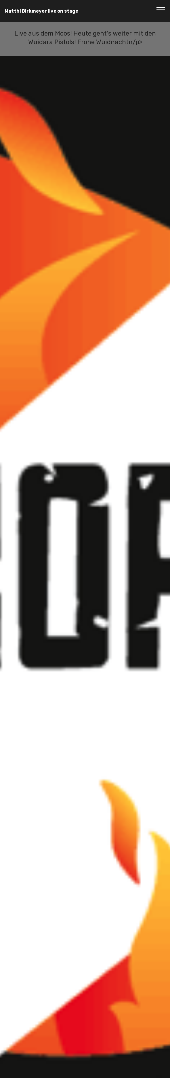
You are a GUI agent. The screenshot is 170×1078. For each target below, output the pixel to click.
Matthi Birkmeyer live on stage (41, 11)
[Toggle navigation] (160, 9)
